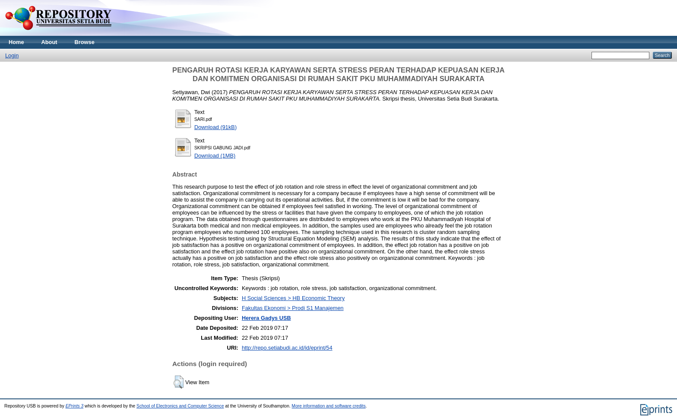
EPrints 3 (75, 406)
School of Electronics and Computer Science (180, 406)
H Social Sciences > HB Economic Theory (293, 298)
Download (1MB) (214, 155)
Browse (85, 42)
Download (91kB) (215, 127)
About (49, 42)
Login (12, 55)
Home (16, 42)
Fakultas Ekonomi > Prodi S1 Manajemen (293, 308)
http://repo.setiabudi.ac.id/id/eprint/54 (287, 347)
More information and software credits (329, 406)
